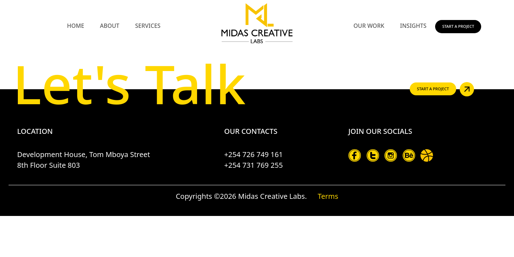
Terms (328, 196)
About (109, 26)
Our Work (368, 26)
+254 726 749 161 (253, 154)
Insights (413, 26)
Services (147, 26)
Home (75, 26)
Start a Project (458, 26)
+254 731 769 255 (253, 165)
